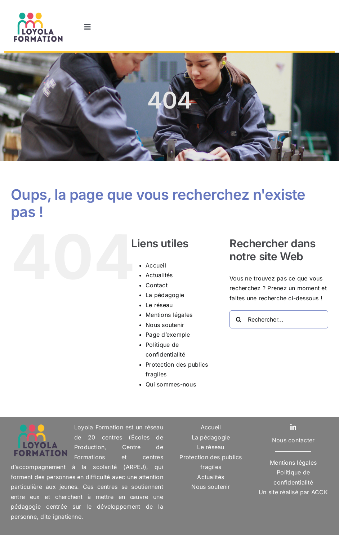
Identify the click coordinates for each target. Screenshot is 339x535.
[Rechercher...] (278, 319)
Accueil (156, 265)
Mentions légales (169, 314)
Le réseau (159, 305)
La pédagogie (165, 295)
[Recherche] (238, 319)
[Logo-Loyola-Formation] (37, 13)
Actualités (159, 275)
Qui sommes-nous (171, 384)
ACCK (319, 492)
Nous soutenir (165, 324)
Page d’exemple (168, 334)
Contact (157, 285)
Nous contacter (293, 440)
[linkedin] (293, 427)
